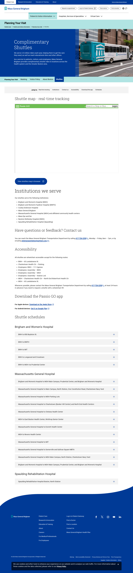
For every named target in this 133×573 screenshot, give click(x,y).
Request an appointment (68, 8)
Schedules (98, 90)
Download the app (87, 90)
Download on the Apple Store (40, 304)
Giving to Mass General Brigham (119, 2)
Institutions (55, 90)
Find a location (115, 8)
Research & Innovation (25, 2)
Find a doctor (103, 8)
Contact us (65, 90)
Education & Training (42, 2)
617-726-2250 (81, 238)
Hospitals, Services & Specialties (73, 16)
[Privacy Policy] (61, 566)
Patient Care (10, 2)
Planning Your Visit (15, 23)
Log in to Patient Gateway (86, 8)
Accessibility (75, 90)
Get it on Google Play (39, 309)
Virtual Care (96, 16)
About (54, 2)
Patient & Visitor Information (42, 16)
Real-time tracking (44, 90)
